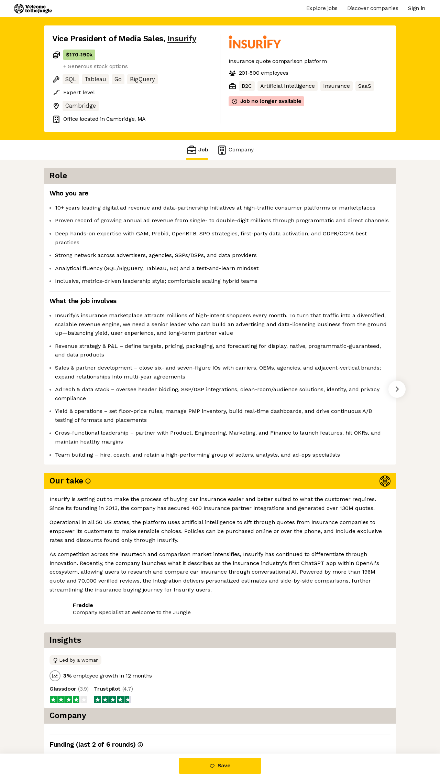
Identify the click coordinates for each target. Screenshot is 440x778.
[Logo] (33, 8)
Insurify (181, 38)
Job (197, 150)
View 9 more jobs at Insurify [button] (138, 631)
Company (235, 150)
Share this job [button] (71, 631)
